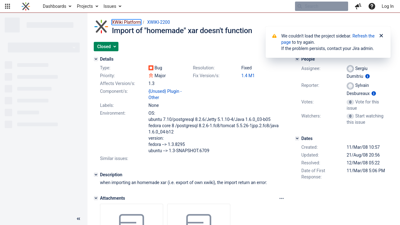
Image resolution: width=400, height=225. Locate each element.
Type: (105, 67)
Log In (388, 6)
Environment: (113, 113)
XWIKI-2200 (158, 22)
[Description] (96, 174)
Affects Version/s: (117, 83)
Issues (109, 6)
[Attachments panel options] (282, 198)
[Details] (96, 59)
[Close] (381, 36)
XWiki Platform (126, 22)
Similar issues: (114, 158)
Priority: (107, 75)
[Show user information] (367, 76)
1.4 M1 (248, 75)
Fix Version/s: (206, 75)
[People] (297, 59)
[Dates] (297, 138)
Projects (85, 6)
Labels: (107, 105)
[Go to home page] (25, 6)
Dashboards (54, 6)
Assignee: (310, 68)
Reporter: (310, 85)
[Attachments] (96, 198)
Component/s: (114, 91)
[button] (7, 6)
